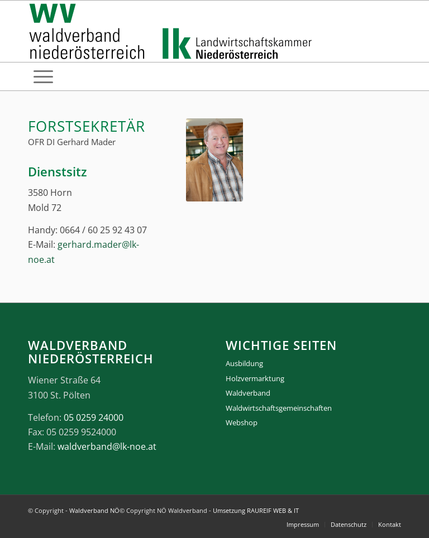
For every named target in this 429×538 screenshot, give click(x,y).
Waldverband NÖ (94, 510)
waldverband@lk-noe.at (107, 446)
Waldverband (248, 393)
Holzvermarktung (255, 378)
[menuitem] (43, 76)
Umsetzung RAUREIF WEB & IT (256, 510)
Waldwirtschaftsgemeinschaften (279, 408)
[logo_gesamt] (173, 31)
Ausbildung (244, 363)
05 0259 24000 (93, 417)
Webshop (242, 422)
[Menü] (43, 76)
